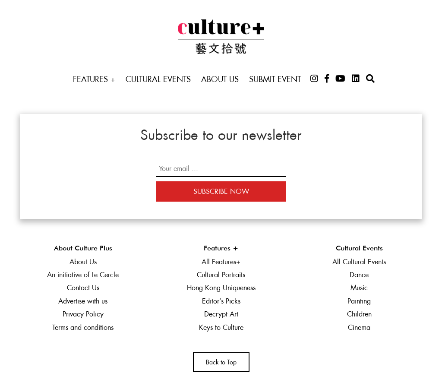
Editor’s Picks (221, 301)
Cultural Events (158, 79)
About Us (220, 79)
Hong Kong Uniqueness (221, 287)
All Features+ (221, 261)
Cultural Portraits (221, 274)
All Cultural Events (359, 261)
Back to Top (221, 362)
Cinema (359, 327)
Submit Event (275, 79)
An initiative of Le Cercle (83, 274)
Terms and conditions (83, 327)
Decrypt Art (221, 314)
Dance (359, 274)
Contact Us (83, 287)
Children (359, 314)
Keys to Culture (221, 327)
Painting (359, 301)
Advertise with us (82, 301)
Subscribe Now (221, 191)
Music (359, 287)
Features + (94, 79)
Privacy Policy (83, 314)
